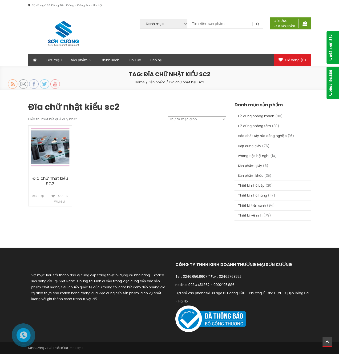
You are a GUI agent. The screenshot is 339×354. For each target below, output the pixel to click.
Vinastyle (76, 348)
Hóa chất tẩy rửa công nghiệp (262, 135)
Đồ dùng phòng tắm (254, 126)
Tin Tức (135, 60)
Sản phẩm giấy (250, 165)
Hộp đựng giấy (249, 146)
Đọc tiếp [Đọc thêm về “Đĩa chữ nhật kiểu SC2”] (38, 196)
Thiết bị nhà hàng (252, 195)
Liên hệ (156, 60)
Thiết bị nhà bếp (251, 185)
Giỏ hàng (292, 60)
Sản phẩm (79, 60)
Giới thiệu (54, 60)
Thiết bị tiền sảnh (252, 205)
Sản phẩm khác (250, 175)
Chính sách (110, 60)
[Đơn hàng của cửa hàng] (197, 119)
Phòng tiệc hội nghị (253, 155)
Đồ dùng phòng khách (256, 116)
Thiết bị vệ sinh (250, 215)
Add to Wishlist (61, 199)
